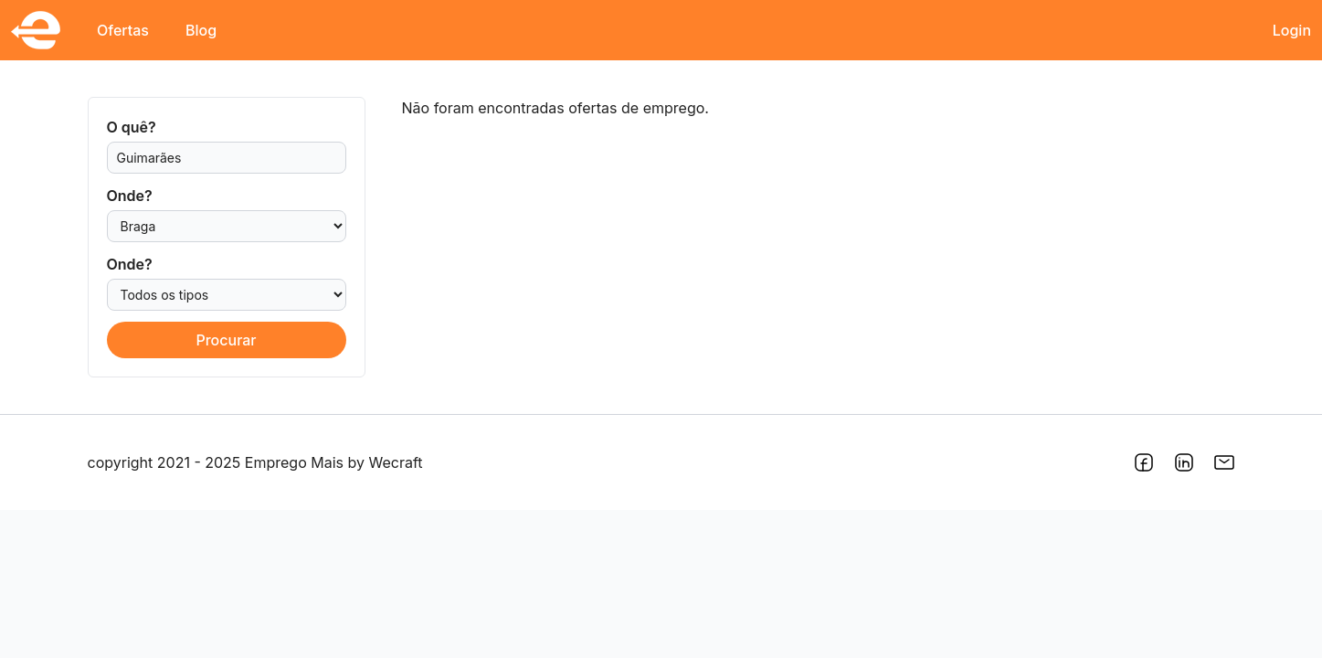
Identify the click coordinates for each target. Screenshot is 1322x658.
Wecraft (396, 462)
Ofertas (123, 30)
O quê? (131, 127)
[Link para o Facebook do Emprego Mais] (1144, 462)
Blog (201, 30)
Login (1292, 30)
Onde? (130, 195)
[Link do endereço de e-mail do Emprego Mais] (1224, 462)
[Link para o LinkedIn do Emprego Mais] (1184, 462)
